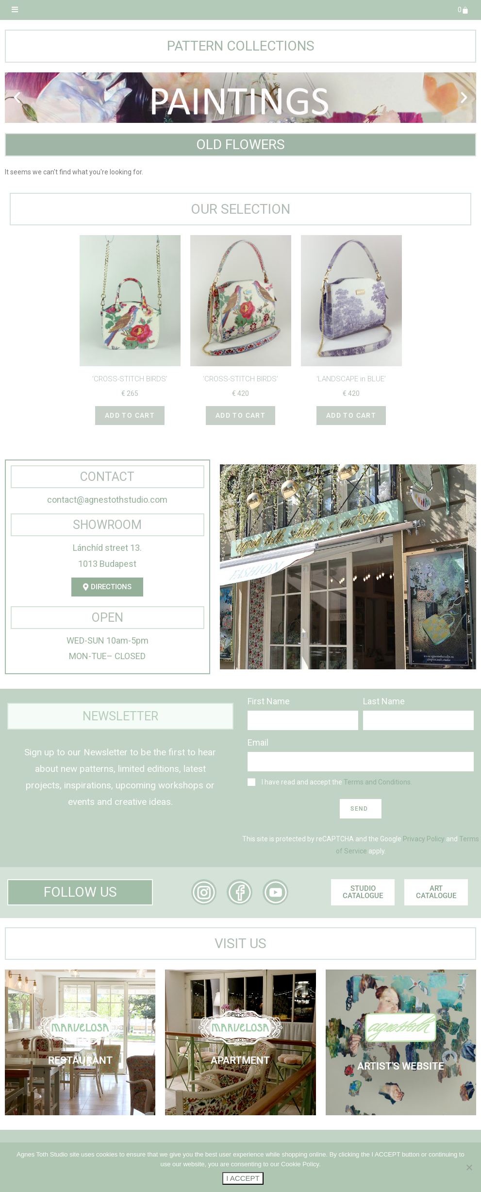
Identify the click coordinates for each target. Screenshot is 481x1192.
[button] (17, 97)
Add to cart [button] (130, 415)
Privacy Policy (424, 839)
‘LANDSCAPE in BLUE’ (351, 379)
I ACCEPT (242, 1178)
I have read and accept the (337, 782)
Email (258, 742)
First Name (269, 701)
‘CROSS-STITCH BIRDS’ (129, 379)
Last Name (384, 701)
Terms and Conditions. (378, 782)
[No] (469, 1167)
